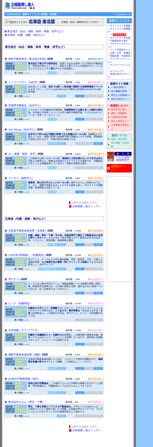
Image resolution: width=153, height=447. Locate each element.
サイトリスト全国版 (120, 25)
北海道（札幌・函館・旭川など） (26, 35)
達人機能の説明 (119, 91)
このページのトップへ (84, 202)
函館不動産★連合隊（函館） (25, 354)
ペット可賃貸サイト (120, 49)
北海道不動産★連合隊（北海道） (28, 230)
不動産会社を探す (119, 40)
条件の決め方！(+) (120, 99)
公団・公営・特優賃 (120, 53)
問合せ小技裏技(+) (120, 95)
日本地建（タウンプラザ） (24, 330)
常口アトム (14, 279)
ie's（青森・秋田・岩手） (23, 153)
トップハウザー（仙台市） (24, 82)
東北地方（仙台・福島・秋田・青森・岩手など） (36, 31)
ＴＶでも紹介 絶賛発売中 (123, 158)
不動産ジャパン (49, 112)
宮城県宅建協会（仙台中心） (25, 105)
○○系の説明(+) (118, 87)
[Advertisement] (119, 229)
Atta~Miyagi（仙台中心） (22, 129)
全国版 (80, 89)
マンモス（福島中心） (21, 178)
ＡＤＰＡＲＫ (71, 161)
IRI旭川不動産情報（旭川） (24, 378)
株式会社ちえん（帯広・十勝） (26, 402)
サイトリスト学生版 (120, 37)
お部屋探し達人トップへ (86, 206)
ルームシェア (117, 71)
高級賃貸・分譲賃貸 (120, 55)
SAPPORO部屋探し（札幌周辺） (27, 255)
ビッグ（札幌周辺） (20, 303)
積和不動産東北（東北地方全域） (28, 58)
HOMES (90, 89)
